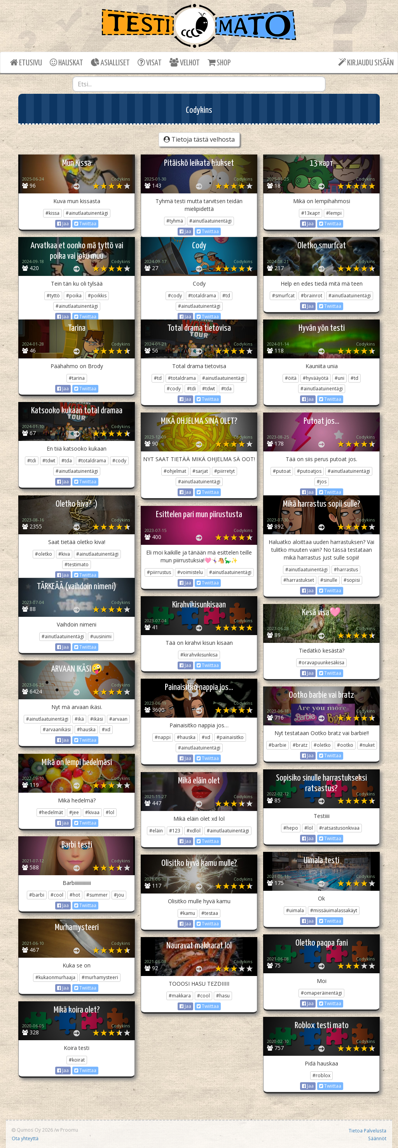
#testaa (209, 913)
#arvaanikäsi (57, 729)
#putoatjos (309, 471)
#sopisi (352, 580)
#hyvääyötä (315, 378)
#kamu (187, 913)
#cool (57, 895)
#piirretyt (224, 471)
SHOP (219, 62)
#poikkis (97, 295)
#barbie (277, 745)
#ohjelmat (175, 471)
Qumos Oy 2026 (32, 1130)
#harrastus (346, 569)
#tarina (77, 378)
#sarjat (200, 471)
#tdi (191, 388)
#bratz (300, 745)
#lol (110, 812)
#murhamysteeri (100, 977)
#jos (321, 481)
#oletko (43, 554)
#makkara (180, 995)
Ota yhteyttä (25, 1138)
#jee (74, 812)
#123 (174, 830)
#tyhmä (174, 221)
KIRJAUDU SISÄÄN (366, 62)
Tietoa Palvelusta (367, 1130)
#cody (175, 295)
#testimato (77, 564)
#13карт (310, 213)
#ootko (345, 745)
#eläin (156, 830)
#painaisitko (230, 737)
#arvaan (118, 719)
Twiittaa (85, 223)
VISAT (150, 62)
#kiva (64, 554)
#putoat (282, 471)
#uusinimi (101, 636)
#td (226, 295)
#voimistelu (190, 572)
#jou (119, 895)
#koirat (77, 1060)
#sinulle (328, 580)
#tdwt (208, 388)
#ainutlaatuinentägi (87, 213)
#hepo (290, 828)
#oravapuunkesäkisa (321, 662)
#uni (339, 378)
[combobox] (199, 84)
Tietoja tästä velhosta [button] (199, 139)
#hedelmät (51, 812)
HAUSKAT (66, 62)
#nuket (367, 745)
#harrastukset (298, 580)
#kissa (52, 213)
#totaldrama (202, 295)
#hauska (86, 729)
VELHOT (184, 62)
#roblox (321, 1075)
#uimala (295, 910)
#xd (106, 729)
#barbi (36, 895)
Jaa (63, 223)
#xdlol (194, 830)
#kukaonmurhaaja (55, 977)
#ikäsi (96, 719)
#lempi (334, 213)
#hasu (223, 995)
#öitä (291, 378)
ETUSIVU (26, 62)
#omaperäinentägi (321, 993)
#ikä (79, 719)
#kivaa (92, 812)
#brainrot (311, 295)
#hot (75, 895)
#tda (226, 388)
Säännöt (377, 1138)
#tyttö (53, 295)
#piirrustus (159, 572)
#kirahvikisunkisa (199, 654)
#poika (74, 295)
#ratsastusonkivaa (339, 828)
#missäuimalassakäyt (333, 910)
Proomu (69, 1130)
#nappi (163, 737)
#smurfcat (283, 295)
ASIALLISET (110, 62)
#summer (97, 895)
